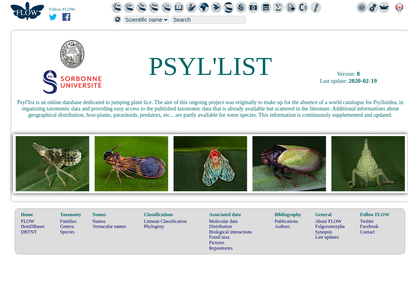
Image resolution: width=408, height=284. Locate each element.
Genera (67, 226)
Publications (286, 221)
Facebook (369, 226)
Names (98, 221)
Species (67, 232)
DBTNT (29, 232)
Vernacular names (109, 226)
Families (68, 221)
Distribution (220, 226)
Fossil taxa (219, 237)
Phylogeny (154, 226)
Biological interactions (230, 232)
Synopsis (323, 232)
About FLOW (328, 221)
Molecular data (223, 221)
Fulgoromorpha (330, 226)
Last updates (327, 237)
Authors (282, 226)
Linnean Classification (165, 221)
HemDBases (33, 226)
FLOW (27, 221)
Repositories (221, 248)
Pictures (217, 242)
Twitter (367, 221)
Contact (367, 232)
